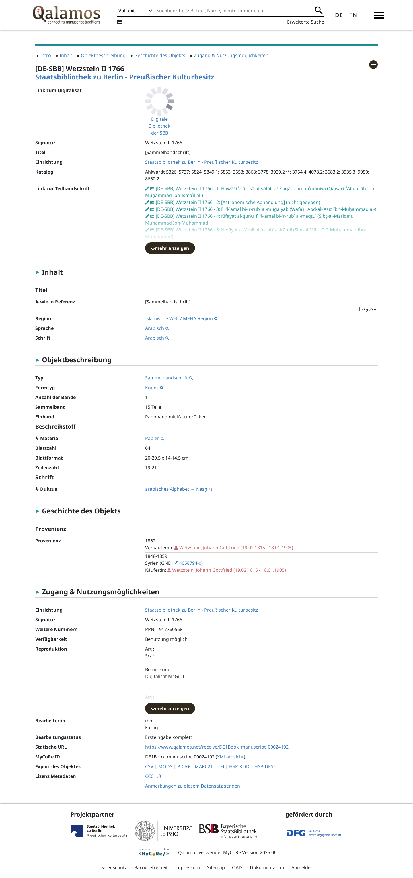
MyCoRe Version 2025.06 (249, 852)
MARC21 (204, 766)
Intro (45, 55)
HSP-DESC (265, 766)
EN (353, 15)
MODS (165, 766)
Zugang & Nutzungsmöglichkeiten (231, 55)
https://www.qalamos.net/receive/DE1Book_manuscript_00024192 (217, 747)
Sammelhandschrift (169, 378)
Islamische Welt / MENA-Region (181, 318)
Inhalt (66, 55)
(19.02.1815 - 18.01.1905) (236, 547)
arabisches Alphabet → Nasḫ (178, 489)
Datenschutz (113, 867)
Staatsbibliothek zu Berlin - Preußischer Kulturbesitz (124, 76)
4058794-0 (190, 563)
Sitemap (216, 867)
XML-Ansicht (230, 757)
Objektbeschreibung (103, 55)
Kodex (154, 387)
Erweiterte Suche (305, 22)
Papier (154, 438)
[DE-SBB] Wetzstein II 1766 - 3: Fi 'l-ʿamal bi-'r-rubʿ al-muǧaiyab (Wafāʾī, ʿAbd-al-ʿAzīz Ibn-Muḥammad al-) (266, 209)
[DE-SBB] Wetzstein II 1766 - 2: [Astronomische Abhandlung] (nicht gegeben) (238, 202)
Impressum (187, 867)
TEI (221, 766)
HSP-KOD (239, 766)
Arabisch (157, 328)
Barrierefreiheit (151, 867)
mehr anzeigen (170, 248)
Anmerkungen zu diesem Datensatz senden (192, 786)
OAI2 (237, 867)
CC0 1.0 (153, 776)
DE (339, 15)
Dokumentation (267, 867)
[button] (379, 15)
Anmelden (302, 867)
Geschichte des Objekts (159, 55)
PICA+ (183, 766)
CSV (149, 766)
